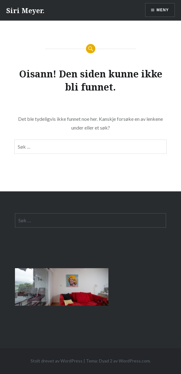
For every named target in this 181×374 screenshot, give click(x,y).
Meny (163, 10)
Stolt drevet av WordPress (57, 360)
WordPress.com (134, 360)
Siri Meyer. (25, 10)
